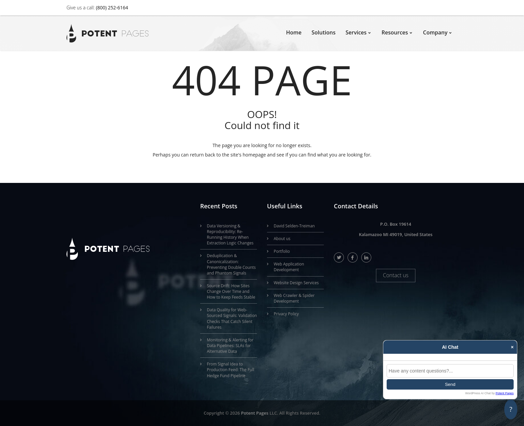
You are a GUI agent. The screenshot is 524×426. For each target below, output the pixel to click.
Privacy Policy (286, 314)
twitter (339, 257)
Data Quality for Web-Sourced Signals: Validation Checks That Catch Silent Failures (232, 318)
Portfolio (282, 251)
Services (356, 32)
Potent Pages (254, 413)
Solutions (323, 32)
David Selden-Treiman (294, 226)
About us (282, 238)
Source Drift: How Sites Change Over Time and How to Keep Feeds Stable (231, 291)
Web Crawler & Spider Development (294, 298)
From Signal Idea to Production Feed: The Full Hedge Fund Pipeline (230, 369)
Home (293, 32)
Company (435, 32)
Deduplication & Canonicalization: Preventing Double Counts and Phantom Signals (231, 264)
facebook (353, 257)
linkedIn (366, 257)
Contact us (396, 275)
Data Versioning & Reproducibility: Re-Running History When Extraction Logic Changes (230, 234)
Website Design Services (296, 283)
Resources (395, 32)
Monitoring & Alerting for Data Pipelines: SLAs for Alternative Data (230, 345)
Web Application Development (289, 267)
